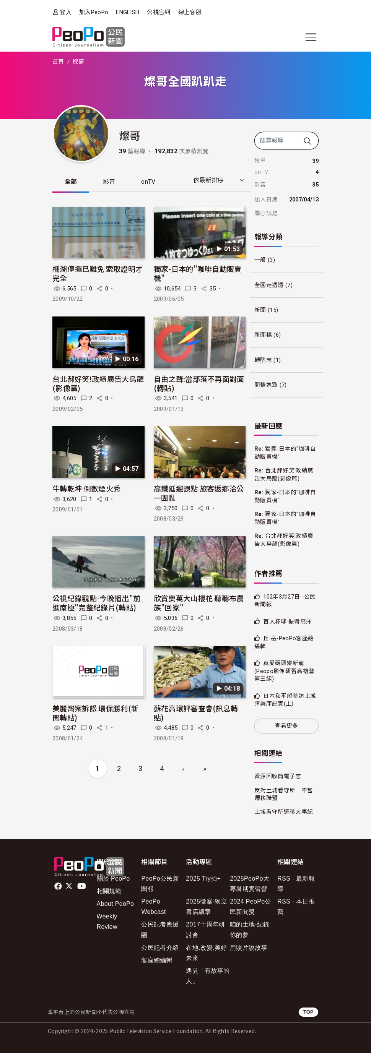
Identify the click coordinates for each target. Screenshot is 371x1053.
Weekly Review (107, 921)
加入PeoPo (93, 12)
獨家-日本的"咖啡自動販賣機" (198, 273)
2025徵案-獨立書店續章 (206, 906)
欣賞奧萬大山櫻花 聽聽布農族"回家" (199, 603)
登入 (66, 12)
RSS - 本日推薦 (296, 906)
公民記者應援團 (160, 929)
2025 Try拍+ (203, 878)
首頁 (58, 61)
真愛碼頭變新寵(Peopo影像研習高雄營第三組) (284, 671)
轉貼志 (263, 360)
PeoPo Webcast (153, 906)
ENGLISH (127, 12)
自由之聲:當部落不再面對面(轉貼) (199, 383)
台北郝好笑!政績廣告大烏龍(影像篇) (98, 383)
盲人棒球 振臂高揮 (287, 621)
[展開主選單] (311, 37)
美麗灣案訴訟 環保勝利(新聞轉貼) (95, 712)
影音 (109, 181)
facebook (58, 886)
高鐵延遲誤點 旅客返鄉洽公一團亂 (199, 493)
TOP (308, 1012)
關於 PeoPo (113, 878)
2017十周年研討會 (205, 929)
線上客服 (190, 12)
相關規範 (109, 891)
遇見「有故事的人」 (207, 975)
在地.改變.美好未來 (206, 952)
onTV (149, 181)
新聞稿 (263, 334)
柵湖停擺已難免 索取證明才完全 (97, 273)
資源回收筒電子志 (277, 776)
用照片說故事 (248, 947)
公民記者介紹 (160, 947)
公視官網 (158, 12)
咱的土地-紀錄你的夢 (250, 929)
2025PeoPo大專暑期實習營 (249, 883)
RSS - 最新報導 (296, 883)
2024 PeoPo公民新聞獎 (250, 906)
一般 (260, 259)
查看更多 (286, 725)
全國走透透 (269, 285)
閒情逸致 (266, 384)
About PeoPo (115, 903)
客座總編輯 (156, 960)
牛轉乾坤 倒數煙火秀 (86, 489)
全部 (71, 181)
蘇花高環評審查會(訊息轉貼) (196, 712)
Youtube (82, 886)
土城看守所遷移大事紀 (283, 811)
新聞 (260, 310)
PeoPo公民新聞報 (160, 883)
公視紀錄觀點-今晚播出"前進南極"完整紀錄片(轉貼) (96, 603)
